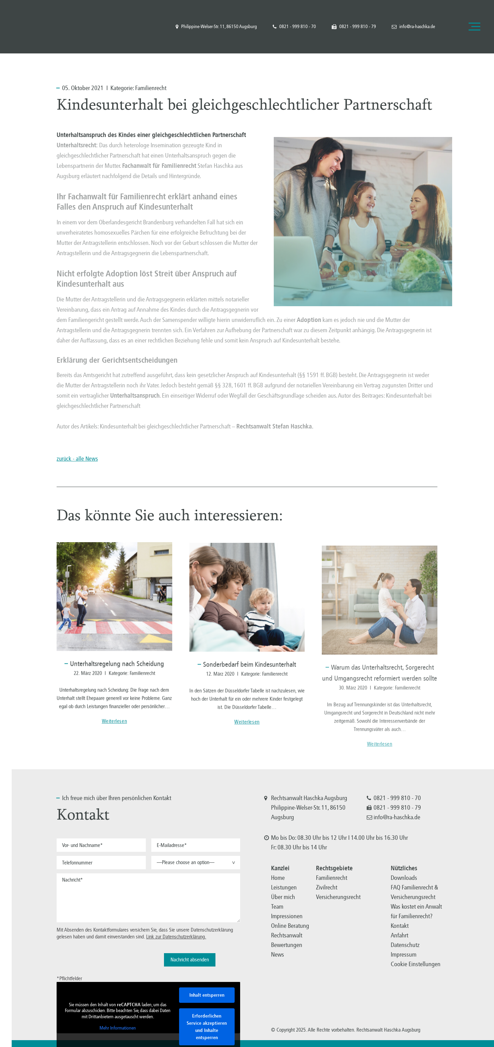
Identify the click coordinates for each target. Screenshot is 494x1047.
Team (277, 906)
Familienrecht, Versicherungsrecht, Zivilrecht (41, 26)
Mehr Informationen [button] (117, 1028)
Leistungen (284, 887)
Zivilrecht (326, 887)
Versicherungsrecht (338, 897)
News (277, 954)
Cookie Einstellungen (415, 964)
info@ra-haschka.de (413, 27)
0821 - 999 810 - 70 (294, 27)
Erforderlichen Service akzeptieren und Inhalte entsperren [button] (207, 1026)
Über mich (283, 897)
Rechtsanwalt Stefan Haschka (274, 426)
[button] (195, 862)
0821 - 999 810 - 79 (354, 27)
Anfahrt (399, 935)
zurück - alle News (77, 458)
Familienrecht (150, 88)
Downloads (404, 878)
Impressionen (287, 916)
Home (278, 878)
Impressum (403, 954)
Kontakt (400, 926)
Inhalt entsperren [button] (206, 995)
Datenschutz (405, 945)
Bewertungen (286, 945)
